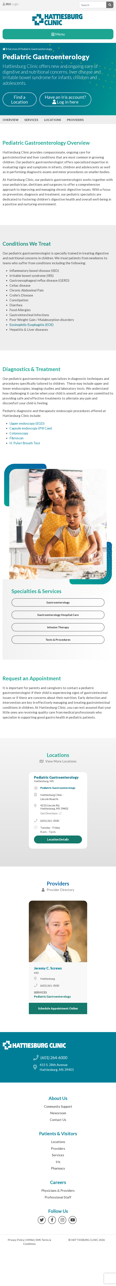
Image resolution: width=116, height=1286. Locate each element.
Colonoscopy (18, 433)
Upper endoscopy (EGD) (26, 423)
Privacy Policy (16, 1239)
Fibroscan (16, 438)
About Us (58, 1098)
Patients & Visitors (58, 1133)
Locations (52, 120)
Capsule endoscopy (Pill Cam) (30, 428)
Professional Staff (58, 1197)
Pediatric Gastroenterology (56, 777)
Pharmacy (58, 1168)
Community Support (58, 1106)
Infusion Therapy (58, 627)
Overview (11, 120)
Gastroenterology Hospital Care (58, 614)
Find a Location (19, 99)
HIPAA (30, 1239)
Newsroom (58, 1113)
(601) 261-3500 (49, 820)
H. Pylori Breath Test (24, 443)
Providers (75, 120)
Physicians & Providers (58, 1190)
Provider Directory (58, 890)
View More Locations (58, 761)
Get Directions (51, 813)
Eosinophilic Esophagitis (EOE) (31, 325)
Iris (58, 1162)
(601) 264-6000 (53, 1057)
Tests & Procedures (58, 639)
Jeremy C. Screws (48, 968)
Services (13, 48)
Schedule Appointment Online (58, 1008)
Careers (58, 1182)
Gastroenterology (58, 602)
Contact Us (58, 1120)
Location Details (58, 839)
